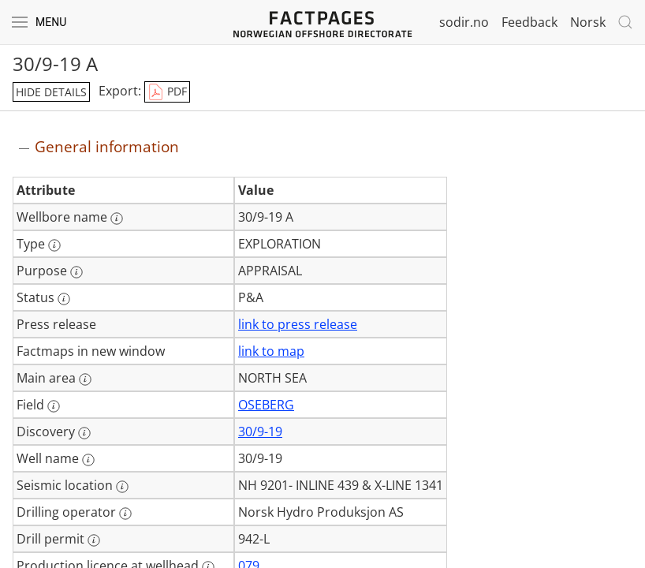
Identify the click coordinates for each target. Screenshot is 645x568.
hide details (51, 91)
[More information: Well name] (88, 460)
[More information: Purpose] (76, 272)
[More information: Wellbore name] (116, 218)
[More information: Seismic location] (122, 486)
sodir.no (464, 22)
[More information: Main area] (85, 379)
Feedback (529, 22)
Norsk (588, 22)
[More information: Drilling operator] (125, 513)
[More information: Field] (53, 406)
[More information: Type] (54, 245)
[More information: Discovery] (84, 433)
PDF (167, 92)
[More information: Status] (64, 299)
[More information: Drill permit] (94, 540)
